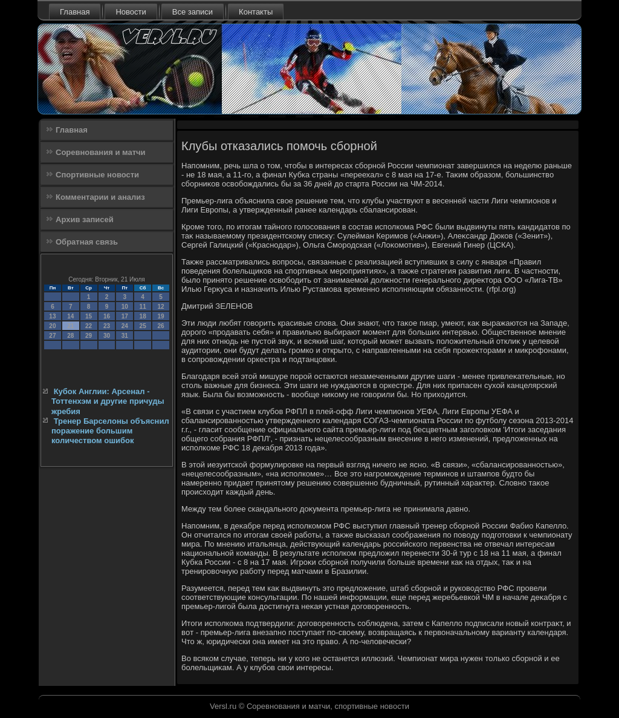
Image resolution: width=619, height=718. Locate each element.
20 (52, 326)
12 (160, 306)
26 (160, 326)
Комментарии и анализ (100, 197)
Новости (130, 11)
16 (106, 316)
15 (88, 316)
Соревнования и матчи (101, 152)
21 (70, 326)
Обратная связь (87, 241)
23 (106, 326)
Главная (74, 11)
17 (125, 316)
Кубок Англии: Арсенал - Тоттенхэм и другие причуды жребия (107, 401)
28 (70, 335)
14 (70, 316)
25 (143, 326)
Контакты (256, 11)
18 (143, 316)
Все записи (192, 11)
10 (125, 306)
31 (125, 335)
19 (160, 316)
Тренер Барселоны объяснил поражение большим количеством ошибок (110, 431)
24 (125, 326)
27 (52, 335)
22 (88, 326)
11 (143, 306)
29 (88, 335)
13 (52, 316)
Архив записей (85, 219)
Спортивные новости (97, 174)
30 (106, 335)
